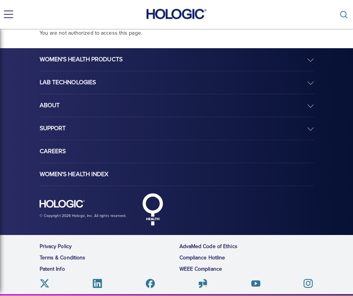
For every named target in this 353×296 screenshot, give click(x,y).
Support (53, 128)
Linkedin (97, 283)
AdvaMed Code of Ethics (208, 246)
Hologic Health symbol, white (153, 209)
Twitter (45, 283)
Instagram (308, 283)
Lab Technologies (68, 82)
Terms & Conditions (63, 258)
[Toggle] (345, 14)
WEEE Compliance (200, 269)
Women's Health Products (81, 59)
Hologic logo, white (62, 204)
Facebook (150, 283)
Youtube (255, 283)
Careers (53, 151)
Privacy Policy (56, 246)
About (50, 105)
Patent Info (52, 269)
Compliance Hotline (202, 258)
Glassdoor (202, 283)
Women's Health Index (74, 174)
